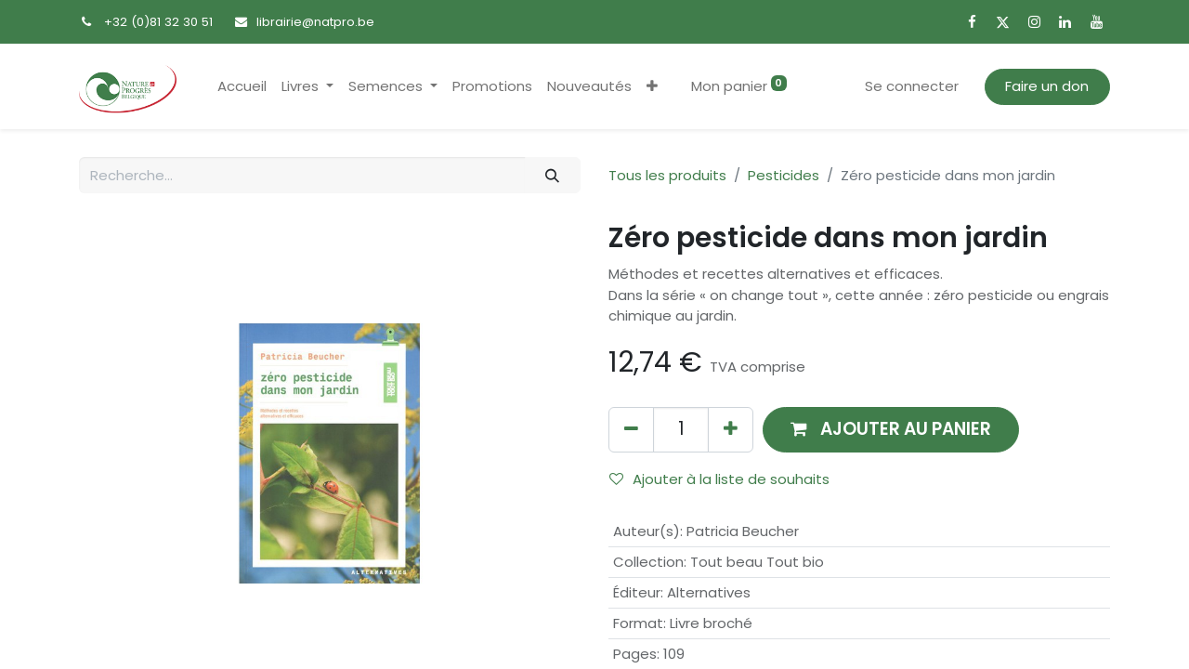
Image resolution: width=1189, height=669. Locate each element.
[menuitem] (242, 86)
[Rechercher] (553, 175)
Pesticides (783, 175)
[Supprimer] (631, 430)
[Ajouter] (730, 430)
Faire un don (1047, 86)
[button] (652, 86)
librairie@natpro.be (315, 22)
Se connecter (912, 86)
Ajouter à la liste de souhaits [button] (719, 479)
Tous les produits (667, 175)
